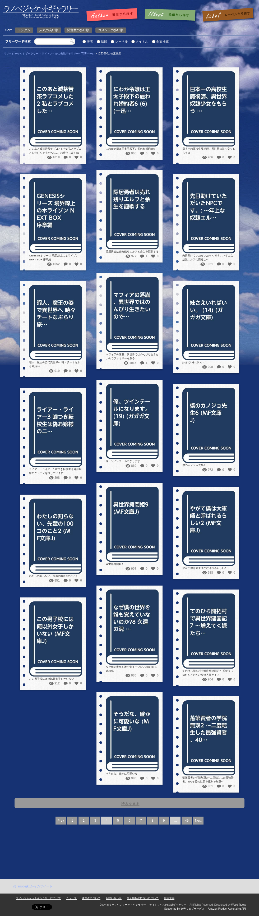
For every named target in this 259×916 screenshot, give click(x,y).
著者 (90, 41)
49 (186, 820)
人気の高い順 (48, 30)
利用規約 (169, 898)
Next (198, 820)
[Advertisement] (129, 839)
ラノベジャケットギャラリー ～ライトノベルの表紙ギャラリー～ (150, 904)
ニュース (71, 898)
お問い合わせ (114, 898)
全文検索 (162, 41)
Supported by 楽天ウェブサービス (184, 908)
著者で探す (113, 15)
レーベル (121, 41)
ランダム (24, 30)
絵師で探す (170, 15)
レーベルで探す (227, 15)
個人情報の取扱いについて (143, 898)
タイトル (142, 41)
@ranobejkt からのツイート (33, 886)
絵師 (104, 41)
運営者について (91, 898)
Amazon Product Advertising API (227, 908)
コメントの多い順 (110, 30)
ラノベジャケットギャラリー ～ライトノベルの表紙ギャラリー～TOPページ (49, 53)
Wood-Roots (238, 904)
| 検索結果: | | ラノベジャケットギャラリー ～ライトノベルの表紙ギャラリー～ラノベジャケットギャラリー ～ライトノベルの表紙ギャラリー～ (41, 12)
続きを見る (130, 804)
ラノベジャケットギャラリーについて (38, 898)
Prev (61, 820)
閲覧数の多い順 (78, 30)
